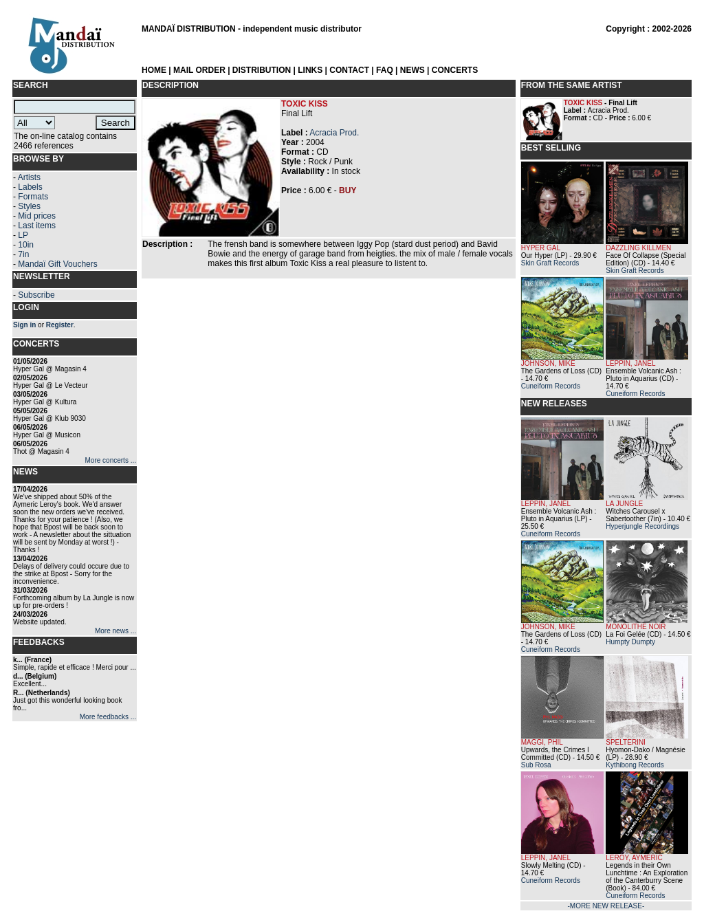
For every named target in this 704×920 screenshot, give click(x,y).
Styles (29, 206)
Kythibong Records (635, 765)
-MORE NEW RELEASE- (606, 906)
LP (23, 235)
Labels (30, 187)
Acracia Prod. (334, 133)
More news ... (115, 631)
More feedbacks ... (108, 717)
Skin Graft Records (550, 263)
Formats (33, 196)
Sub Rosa (536, 765)
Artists (29, 177)
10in (26, 245)
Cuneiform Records (550, 386)
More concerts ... (110, 460)
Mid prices (37, 216)
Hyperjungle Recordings (642, 526)
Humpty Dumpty (630, 642)
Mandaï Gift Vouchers (57, 264)
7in (23, 254)
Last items (37, 225)
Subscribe (36, 295)
